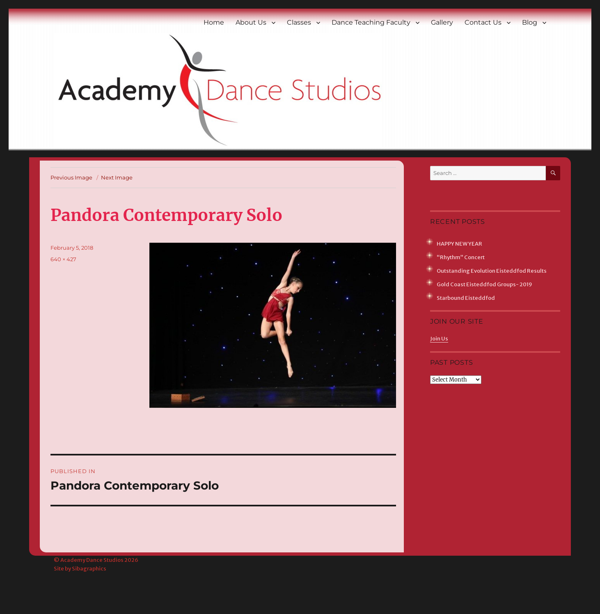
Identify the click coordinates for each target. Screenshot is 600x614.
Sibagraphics (89, 568)
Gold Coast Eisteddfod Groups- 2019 (484, 284)
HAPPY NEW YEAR (459, 243)
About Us (251, 22)
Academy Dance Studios (92, 560)
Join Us (439, 338)
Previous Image (71, 177)
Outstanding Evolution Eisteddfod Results (492, 270)
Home (214, 22)
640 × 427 (63, 259)
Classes (299, 22)
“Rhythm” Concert (461, 257)
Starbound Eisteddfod (466, 297)
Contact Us (483, 22)
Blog (529, 22)
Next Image (117, 177)
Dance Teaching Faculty (371, 22)
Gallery (442, 22)
